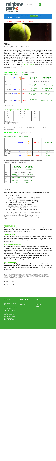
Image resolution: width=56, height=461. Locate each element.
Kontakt (17, 18)
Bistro (40, 16)
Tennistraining (32, 21)
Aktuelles (15, 16)
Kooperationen (9, 18)
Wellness (26, 16)
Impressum (38, 304)
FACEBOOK (22, 302)
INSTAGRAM (23, 304)
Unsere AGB (38, 306)
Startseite (8, 16)
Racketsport (34, 16)
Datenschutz (38, 302)
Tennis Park (9, 21)
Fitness (21, 16)
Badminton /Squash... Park (20, 21)
